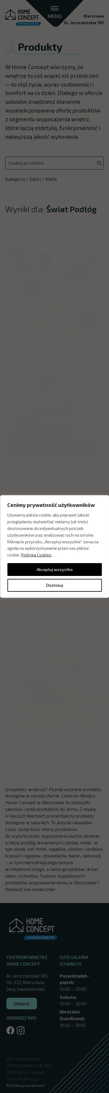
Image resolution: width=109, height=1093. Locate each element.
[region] (54, 546)
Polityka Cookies (36, 554)
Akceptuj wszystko (55, 569)
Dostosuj (54, 585)
